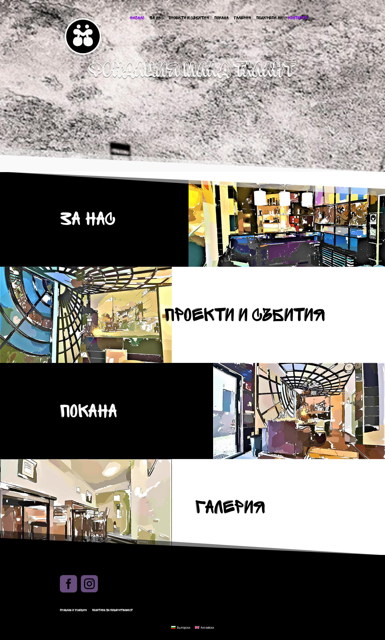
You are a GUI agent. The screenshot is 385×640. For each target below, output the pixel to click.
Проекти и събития (189, 18)
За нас (156, 18)
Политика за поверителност (112, 610)
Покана (221, 18)
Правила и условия (73, 610)
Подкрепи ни (269, 18)
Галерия (242, 18)
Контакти (297, 18)
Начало (137, 18)
